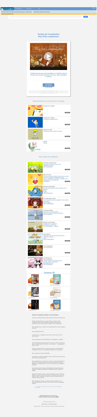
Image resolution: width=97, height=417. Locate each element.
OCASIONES (19, 8)
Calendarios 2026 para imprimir (42, 11)
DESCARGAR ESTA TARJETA (48, 85)
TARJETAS (29, 8)
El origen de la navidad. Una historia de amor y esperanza (17, 11)
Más (39, 8)
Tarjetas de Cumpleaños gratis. (7, 13)
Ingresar (93, 7)
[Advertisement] (38, 4)
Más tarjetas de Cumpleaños (48, 91)
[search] (45, 16)
